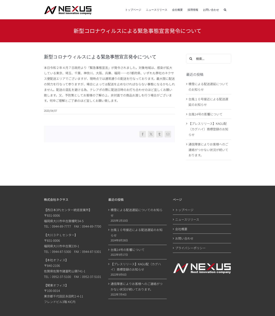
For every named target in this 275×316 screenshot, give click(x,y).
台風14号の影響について (205, 114)
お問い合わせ (184, 238)
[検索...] (208, 58)
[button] (225, 9)
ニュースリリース (187, 219)
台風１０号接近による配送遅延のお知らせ (137, 232)
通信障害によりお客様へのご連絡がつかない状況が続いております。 (208, 150)
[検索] (191, 58)
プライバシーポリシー (190, 248)
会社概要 (181, 229)
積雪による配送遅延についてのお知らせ (137, 212)
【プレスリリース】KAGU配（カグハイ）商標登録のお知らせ (208, 129)
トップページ (184, 209)
